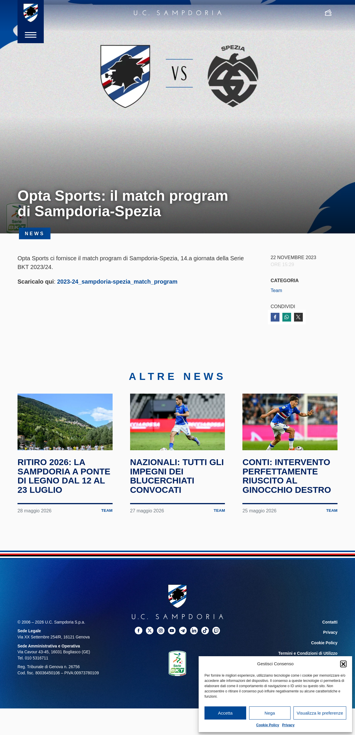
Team (276, 290)
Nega (270, 712)
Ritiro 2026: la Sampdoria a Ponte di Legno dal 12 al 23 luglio (64, 477)
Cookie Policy (267, 725)
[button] (343, 664)
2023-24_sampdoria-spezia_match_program (118, 281)
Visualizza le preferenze (320, 712)
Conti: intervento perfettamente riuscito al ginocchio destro (287, 477)
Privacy (288, 725)
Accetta (225, 712)
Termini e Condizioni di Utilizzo (308, 655)
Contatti (329, 624)
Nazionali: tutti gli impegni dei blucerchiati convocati (177, 477)
